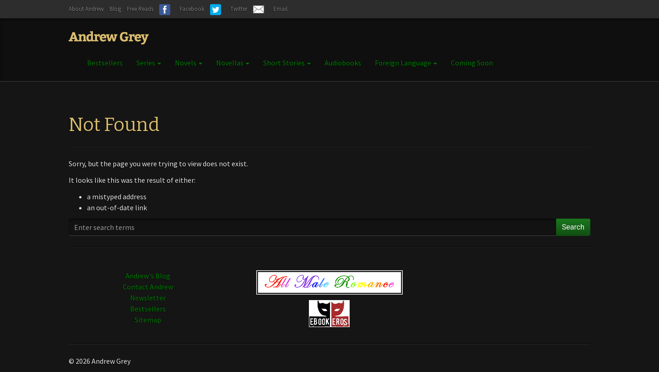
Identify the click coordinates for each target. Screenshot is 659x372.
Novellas (232, 62)
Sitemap (148, 319)
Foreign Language (406, 62)
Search (573, 227)
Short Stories (287, 62)
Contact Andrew (148, 286)
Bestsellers (105, 62)
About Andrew (86, 9)
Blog (115, 9)
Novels (188, 62)
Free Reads (140, 9)
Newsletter (148, 297)
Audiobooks (342, 62)
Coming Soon (472, 62)
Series (148, 62)
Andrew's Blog (147, 275)
